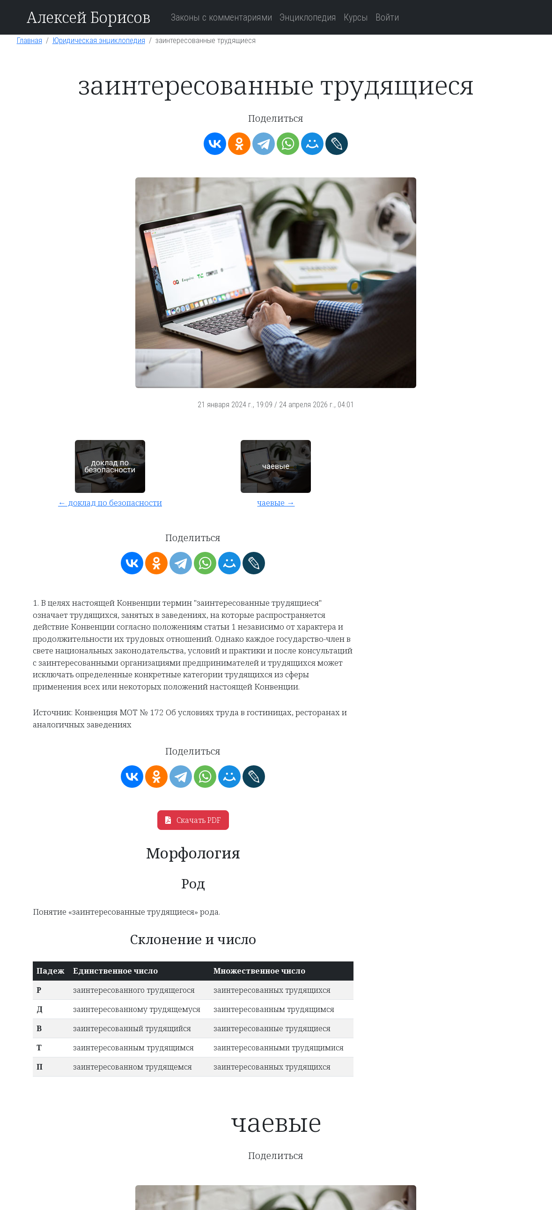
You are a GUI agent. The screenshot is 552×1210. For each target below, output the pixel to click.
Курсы (356, 17)
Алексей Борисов (88, 17)
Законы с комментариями (221, 17)
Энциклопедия (308, 17)
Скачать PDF (193, 820)
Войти (387, 17)
